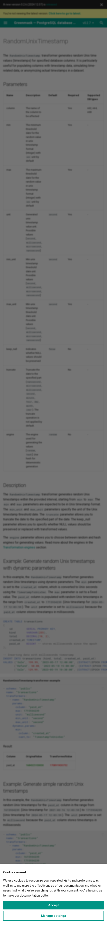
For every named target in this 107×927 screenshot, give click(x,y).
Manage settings (53, 916)
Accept (53, 905)
